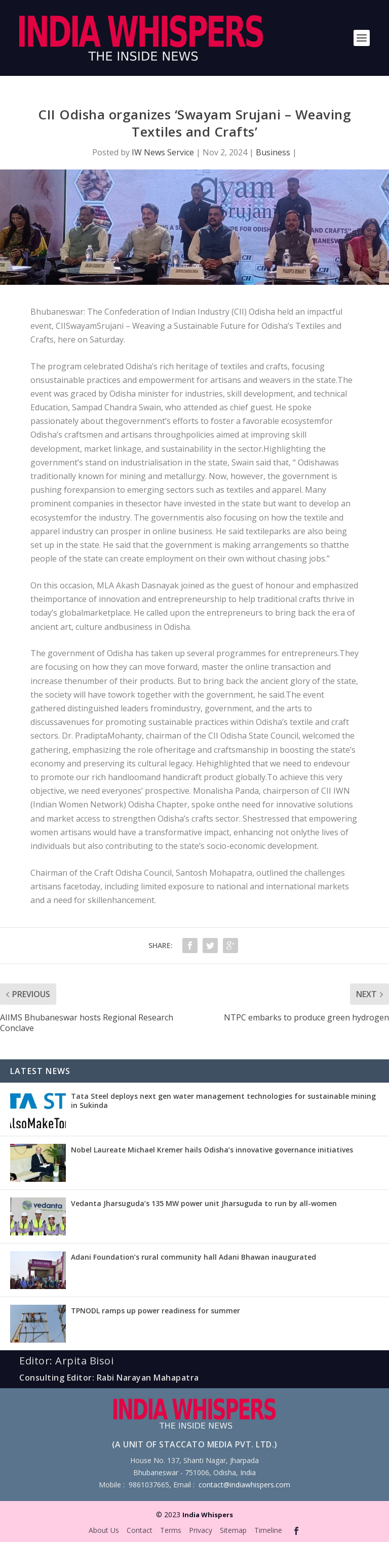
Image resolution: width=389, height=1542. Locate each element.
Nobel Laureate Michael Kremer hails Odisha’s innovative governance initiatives (212, 1149)
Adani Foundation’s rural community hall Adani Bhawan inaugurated (193, 1257)
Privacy (200, 1530)
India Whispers (207, 1514)
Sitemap (233, 1530)
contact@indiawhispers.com (244, 1484)
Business (273, 152)
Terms (170, 1530)
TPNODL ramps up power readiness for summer (155, 1310)
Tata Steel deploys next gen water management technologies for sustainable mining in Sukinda (223, 1100)
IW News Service (163, 152)
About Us (104, 1530)
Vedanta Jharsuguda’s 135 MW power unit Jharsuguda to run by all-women (204, 1203)
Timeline (268, 1530)
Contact (139, 1530)
